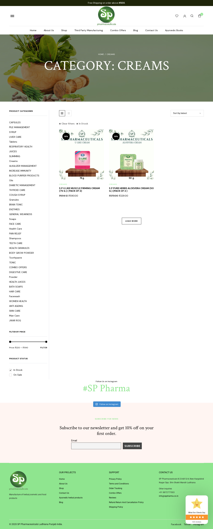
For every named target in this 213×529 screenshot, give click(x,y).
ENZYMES (14, 209)
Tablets (13, 141)
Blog (135, 30)
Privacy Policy (115, 479)
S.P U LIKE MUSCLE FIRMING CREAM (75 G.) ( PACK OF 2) (79, 190)
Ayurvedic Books (174, 30)
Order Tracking (115, 488)
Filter (43, 347)
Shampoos (15, 238)
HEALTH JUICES (17, 281)
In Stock (15, 369)
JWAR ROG (15, 320)
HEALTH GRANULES (19, 248)
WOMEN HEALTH (18, 301)
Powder (13, 276)
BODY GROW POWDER (21, 252)
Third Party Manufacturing (88, 30)
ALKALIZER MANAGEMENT (23, 165)
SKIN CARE (14, 310)
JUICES (13, 151)
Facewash (14, 296)
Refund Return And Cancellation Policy (126, 502)
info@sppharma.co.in (168, 496)
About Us (49, 30)
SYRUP (12, 132)
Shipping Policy (116, 507)
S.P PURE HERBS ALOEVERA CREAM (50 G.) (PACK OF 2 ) (131, 190)
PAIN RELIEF (15, 233)
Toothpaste (15, 257)
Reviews (112, 498)
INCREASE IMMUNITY (20, 170)
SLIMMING (14, 156)
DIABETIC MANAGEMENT (22, 185)
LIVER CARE (15, 136)
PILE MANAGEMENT (19, 127)
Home (33, 30)
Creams (13, 161)
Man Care (14, 315)
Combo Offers (118, 30)
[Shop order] (187, 113)
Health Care (15, 228)
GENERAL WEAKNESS (20, 214)
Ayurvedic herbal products (71, 498)
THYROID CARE (17, 190)
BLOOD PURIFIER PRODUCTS (24, 175)
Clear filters (68, 123)
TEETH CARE (15, 243)
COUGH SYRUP (17, 194)
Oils (11, 180)
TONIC (12, 262)
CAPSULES (15, 122)
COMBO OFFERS (18, 267)
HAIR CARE (14, 291)
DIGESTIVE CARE (18, 272)
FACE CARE (15, 223)
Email (74, 440)
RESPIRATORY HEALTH (20, 146)
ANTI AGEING (16, 305)
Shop (64, 30)
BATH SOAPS (16, 286)
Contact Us (151, 30)
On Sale (15, 374)
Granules (14, 199)
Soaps (12, 219)
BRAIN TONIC (16, 204)
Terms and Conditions (119, 484)
